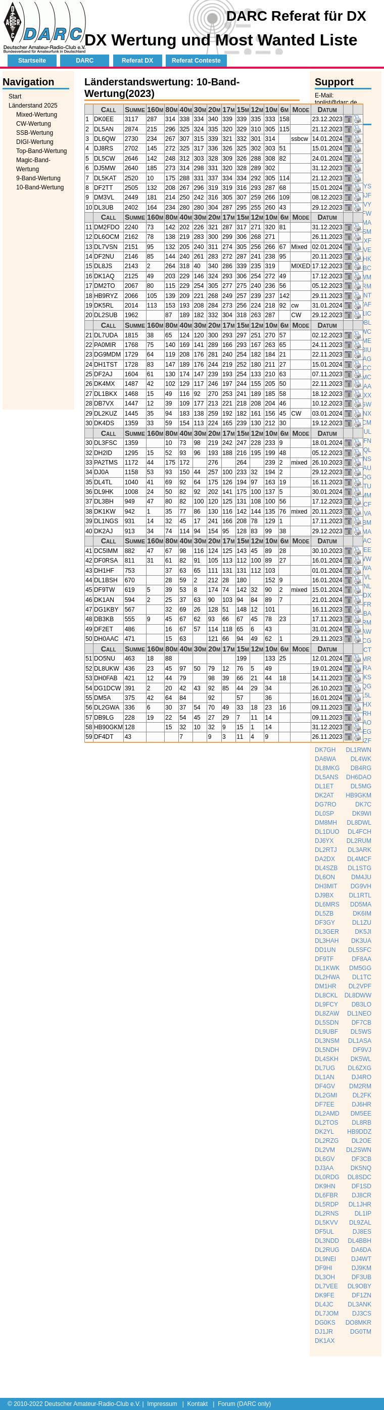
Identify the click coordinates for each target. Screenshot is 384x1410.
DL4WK (361, 759)
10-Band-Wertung (40, 187)
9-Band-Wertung (38, 178)
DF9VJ (362, 1049)
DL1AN (324, 1077)
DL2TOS (326, 1122)
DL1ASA (359, 1040)
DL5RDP (327, 1204)
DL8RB (361, 1122)
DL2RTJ (326, 849)
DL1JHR (360, 1204)
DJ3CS (361, 1313)
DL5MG (361, 786)
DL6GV (324, 1159)
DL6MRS (327, 904)
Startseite (32, 60)
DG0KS (325, 1322)
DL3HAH (327, 940)
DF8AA (361, 959)
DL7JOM (327, 1313)
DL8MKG (327, 768)
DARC (84, 60)
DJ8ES (362, 1231)
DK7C (363, 804)
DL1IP (363, 1213)
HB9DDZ (359, 1131)
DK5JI (363, 931)
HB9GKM (358, 795)
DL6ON (325, 877)
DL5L (364, 695)
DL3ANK (359, 1304)
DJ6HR (361, 1104)
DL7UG (325, 1068)
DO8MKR (358, 1322)
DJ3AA (324, 1168)
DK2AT (324, 795)
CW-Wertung (33, 123)
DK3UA (361, 940)
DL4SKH (327, 1059)
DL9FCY (326, 1004)
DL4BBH (359, 1240)
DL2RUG (327, 1249)
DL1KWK (327, 968)
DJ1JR (324, 1331)
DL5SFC (359, 949)
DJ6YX (324, 840)
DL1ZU (361, 922)
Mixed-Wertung (36, 114)
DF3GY (325, 922)
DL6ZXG (359, 1068)
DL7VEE (326, 1286)
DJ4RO (361, 1077)
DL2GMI (326, 1095)
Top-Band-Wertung (41, 151)
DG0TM (360, 1331)
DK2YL (324, 1131)
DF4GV (325, 1086)
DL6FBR (326, 1195)
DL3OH (325, 1277)
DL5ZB (324, 913)
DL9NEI (325, 1259)
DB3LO (361, 1004)
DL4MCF (359, 859)
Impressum (162, 1403)
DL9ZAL (360, 1222)
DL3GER (327, 931)
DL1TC (361, 977)
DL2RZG (327, 1140)
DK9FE (324, 1295)
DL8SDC (359, 1177)
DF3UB (361, 1277)
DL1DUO (327, 831)
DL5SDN (327, 1022)
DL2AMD (327, 1113)
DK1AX (324, 1340)
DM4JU (361, 877)
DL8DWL (359, 822)
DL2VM (325, 1149)
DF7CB (361, 1022)
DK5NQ (361, 1168)
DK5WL (361, 1059)
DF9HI (323, 1268)
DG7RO (326, 804)
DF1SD (361, 1186)
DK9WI (361, 813)
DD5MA (360, 904)
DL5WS (361, 1031)
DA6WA (325, 759)
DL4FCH (359, 831)
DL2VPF (360, 986)
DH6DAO (358, 777)
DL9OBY (359, 1286)
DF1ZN (361, 1295)
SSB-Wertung (34, 132)
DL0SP (324, 813)
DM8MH (326, 822)
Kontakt (197, 1403)
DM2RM (360, 1086)
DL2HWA (327, 977)
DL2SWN (358, 1149)
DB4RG (361, 768)
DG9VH (361, 886)
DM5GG (360, 968)
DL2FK (362, 1095)
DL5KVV (326, 1222)
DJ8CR (361, 1195)
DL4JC (324, 1304)
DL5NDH (327, 1049)
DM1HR (326, 986)
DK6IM (362, 913)
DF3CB (361, 1159)
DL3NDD (327, 1240)
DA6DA (361, 1249)
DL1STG (359, 868)
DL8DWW (358, 995)
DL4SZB (326, 868)
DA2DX (325, 859)
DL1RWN (358, 749)
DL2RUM (359, 840)
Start (15, 96)
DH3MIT (326, 886)
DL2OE (361, 1140)
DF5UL (324, 1231)
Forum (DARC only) (244, 1403)
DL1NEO (359, 1013)
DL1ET (324, 786)
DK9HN (325, 1186)
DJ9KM (361, 1268)
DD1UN (325, 949)
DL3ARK (359, 849)
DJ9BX (324, 895)
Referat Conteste (196, 60)
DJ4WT (361, 1259)
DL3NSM (327, 1040)
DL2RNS (327, 1213)
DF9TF (324, 959)
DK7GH (325, 749)
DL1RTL (360, 895)
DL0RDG (327, 1177)
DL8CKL (326, 995)
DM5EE (361, 1113)
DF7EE (324, 1104)
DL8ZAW (327, 1013)
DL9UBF (326, 1031)
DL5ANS (327, 777)
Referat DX (137, 60)
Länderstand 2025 (33, 105)
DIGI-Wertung (35, 141)
